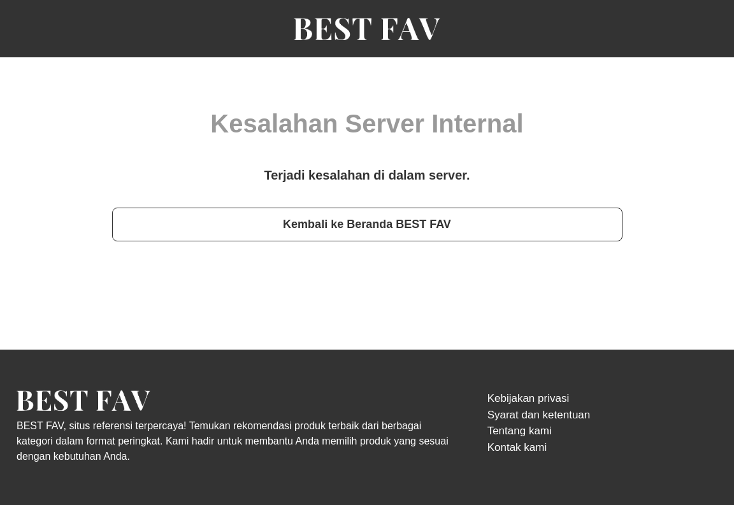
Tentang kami (519, 431)
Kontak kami (517, 447)
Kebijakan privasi (528, 398)
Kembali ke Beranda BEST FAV (367, 224)
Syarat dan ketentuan (539, 415)
